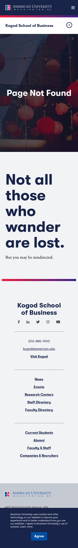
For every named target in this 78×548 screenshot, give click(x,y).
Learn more (26, 526)
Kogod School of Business (29, 25)
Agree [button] (39, 536)
